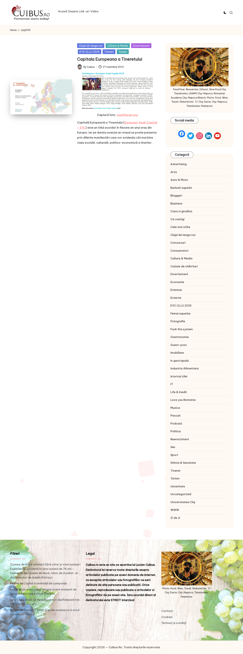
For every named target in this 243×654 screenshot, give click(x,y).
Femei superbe (180, 313)
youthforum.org (127, 115)
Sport (174, 455)
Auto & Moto (179, 180)
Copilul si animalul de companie (45, 583)
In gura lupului (179, 360)
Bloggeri (176, 195)
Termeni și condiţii (173, 623)
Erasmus (176, 290)
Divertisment (141, 45)
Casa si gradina (181, 211)
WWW (174, 510)
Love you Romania (183, 400)
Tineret (109, 51)
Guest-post (178, 345)
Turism (122, 51)
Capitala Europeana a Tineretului (109, 59)
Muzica (175, 408)
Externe (175, 298)
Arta (173, 172)
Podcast (176, 423)
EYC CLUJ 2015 (89, 51)
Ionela (14, 600)
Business (176, 203)
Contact (167, 611)
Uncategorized (180, 494)
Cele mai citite (180, 227)
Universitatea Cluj (182, 502)
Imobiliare (177, 353)
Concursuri (177, 243)
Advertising (178, 164)
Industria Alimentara (184, 368)
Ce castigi (177, 219)
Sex (172, 447)
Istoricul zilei (178, 376)
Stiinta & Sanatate (183, 463)
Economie (177, 282)
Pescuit (175, 415)
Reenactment (179, 439)
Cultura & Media (117, 45)
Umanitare (177, 486)
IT (171, 384)
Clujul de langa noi (91, 45)
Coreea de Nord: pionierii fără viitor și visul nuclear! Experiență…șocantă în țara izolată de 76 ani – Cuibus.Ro (45, 569)
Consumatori (179, 250)
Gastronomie (179, 337)
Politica (175, 431)
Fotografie (177, 321)
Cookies (167, 617)
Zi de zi (175, 518)
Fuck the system (181, 329)
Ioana (14, 589)
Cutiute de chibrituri (184, 266)
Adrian (15, 610)
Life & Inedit (178, 392)
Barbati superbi (181, 188)
